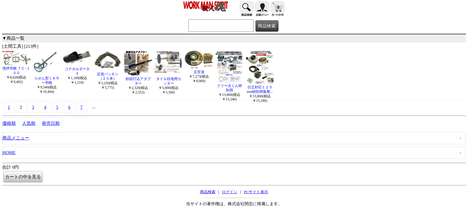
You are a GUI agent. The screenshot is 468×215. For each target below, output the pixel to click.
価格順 (9, 123)
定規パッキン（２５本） (107, 74)
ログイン (229, 192)
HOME (9, 152)
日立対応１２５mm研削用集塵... (260, 87)
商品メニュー (15, 138)
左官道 (199, 69)
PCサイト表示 (256, 192)
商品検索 (207, 192)
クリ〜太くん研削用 (229, 85)
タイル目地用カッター (168, 78)
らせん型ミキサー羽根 (47, 78)
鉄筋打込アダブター (138, 78)
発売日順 (51, 123)
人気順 (29, 123)
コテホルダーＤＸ (77, 69)
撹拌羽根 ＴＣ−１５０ (16, 68)
